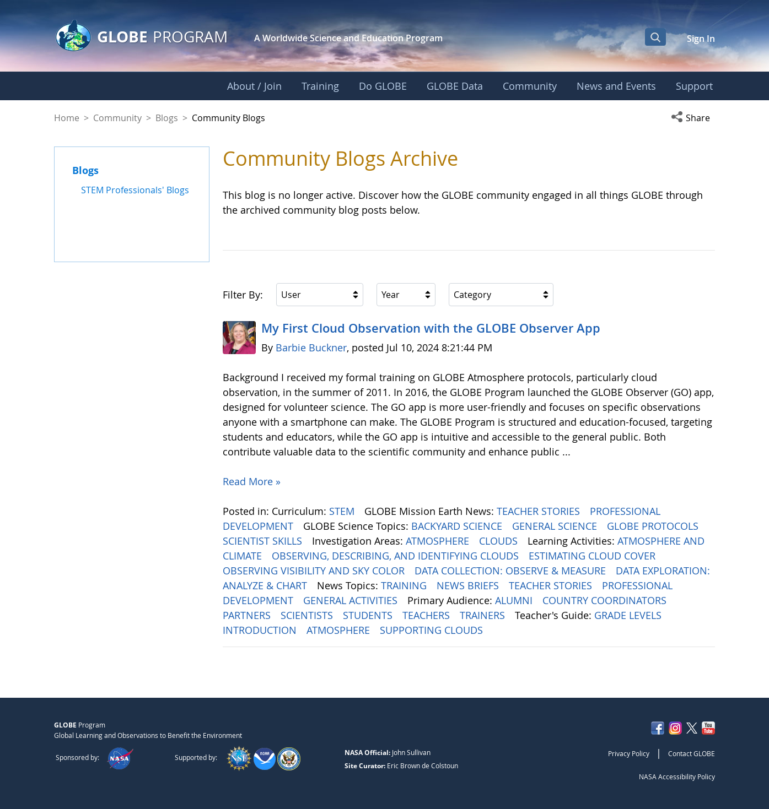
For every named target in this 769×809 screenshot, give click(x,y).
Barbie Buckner (311, 347)
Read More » (252, 481)
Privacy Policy (628, 753)
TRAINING (405, 585)
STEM (343, 511)
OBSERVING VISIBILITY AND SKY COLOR (315, 570)
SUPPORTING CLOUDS (433, 630)
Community (117, 118)
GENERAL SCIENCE (556, 526)
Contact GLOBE (691, 753)
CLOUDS (499, 540)
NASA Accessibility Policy (677, 776)
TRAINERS (484, 615)
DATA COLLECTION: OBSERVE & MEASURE (512, 570)
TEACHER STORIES (540, 511)
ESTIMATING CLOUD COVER (593, 555)
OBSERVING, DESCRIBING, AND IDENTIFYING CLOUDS (396, 555)
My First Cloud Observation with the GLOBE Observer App (430, 328)
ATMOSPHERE (439, 540)
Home (66, 118)
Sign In (701, 38)
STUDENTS (369, 615)
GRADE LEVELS (629, 615)
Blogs (166, 118)
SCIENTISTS (308, 615)
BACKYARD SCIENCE (458, 526)
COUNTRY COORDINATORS (605, 600)
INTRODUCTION (261, 630)
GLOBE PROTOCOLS (654, 526)
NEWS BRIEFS (469, 585)
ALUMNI (515, 600)
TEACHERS (427, 615)
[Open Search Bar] (655, 37)
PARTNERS (248, 615)
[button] (693, 117)
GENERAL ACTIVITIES (351, 600)
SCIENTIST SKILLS (264, 540)
